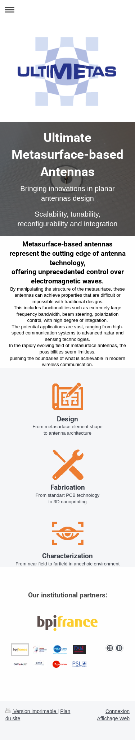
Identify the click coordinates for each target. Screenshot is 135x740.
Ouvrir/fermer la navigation (67, 9)
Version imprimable (31, 711)
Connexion (117, 711)
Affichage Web (113, 718)
